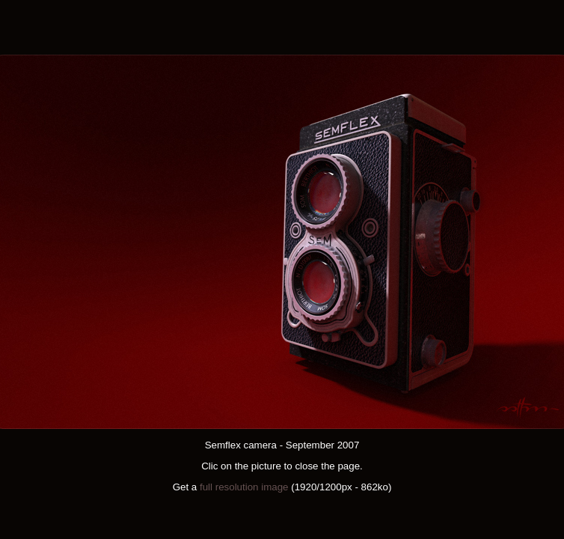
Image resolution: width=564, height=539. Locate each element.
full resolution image (244, 487)
